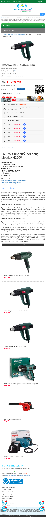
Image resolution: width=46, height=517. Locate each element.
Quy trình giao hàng (7, 494)
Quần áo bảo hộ (13, 512)
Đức (15, 71)
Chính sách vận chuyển (8, 491)
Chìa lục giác (9, 507)
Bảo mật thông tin (6, 489)
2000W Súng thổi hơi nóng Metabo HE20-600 (16, 275)
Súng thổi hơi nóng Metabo (9, 184)
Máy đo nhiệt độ (10, 511)
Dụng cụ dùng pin (32, 507)
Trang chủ (6, 25)
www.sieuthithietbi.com (24, 475)
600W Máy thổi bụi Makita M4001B (13, 456)
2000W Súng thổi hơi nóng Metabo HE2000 (16, 311)
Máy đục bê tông (37, 509)
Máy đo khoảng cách (37, 510)
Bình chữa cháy (36, 511)
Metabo (11, 71)
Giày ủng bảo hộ (27, 512)
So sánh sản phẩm (6, 93)
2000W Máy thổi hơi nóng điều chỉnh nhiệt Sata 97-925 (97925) (21, 383)
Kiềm (1, 509)
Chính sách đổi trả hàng (8, 496)
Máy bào (12, 509)
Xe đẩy (40, 512)
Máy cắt (16, 509)
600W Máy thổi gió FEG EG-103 (12, 419)
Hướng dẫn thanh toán (7, 500)
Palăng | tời (36, 512)
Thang (9, 512)
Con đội (32, 512)
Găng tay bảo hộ (20, 512)
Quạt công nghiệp (3, 512)
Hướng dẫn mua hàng (7, 498)
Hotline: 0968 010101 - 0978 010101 (13, 1)
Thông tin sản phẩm (7, 147)
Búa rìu (13, 507)
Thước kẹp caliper (23, 511)
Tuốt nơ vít (8, 509)
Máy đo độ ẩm (16, 511)
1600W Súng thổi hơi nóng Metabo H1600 (15, 346)
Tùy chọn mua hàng (8, 30)
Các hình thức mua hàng (8, 503)
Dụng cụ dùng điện (8, 34)
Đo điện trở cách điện (20, 510)
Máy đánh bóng (30, 509)
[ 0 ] (41, 1)
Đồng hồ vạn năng (28, 510)
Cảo (16, 507)
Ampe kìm (14, 510)
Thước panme (30, 511)
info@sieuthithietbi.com (10, 475)
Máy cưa (25, 509)
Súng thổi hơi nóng (19, 34)
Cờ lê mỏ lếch (20, 507)
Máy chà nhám (20, 509)
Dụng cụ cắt (25, 507)
